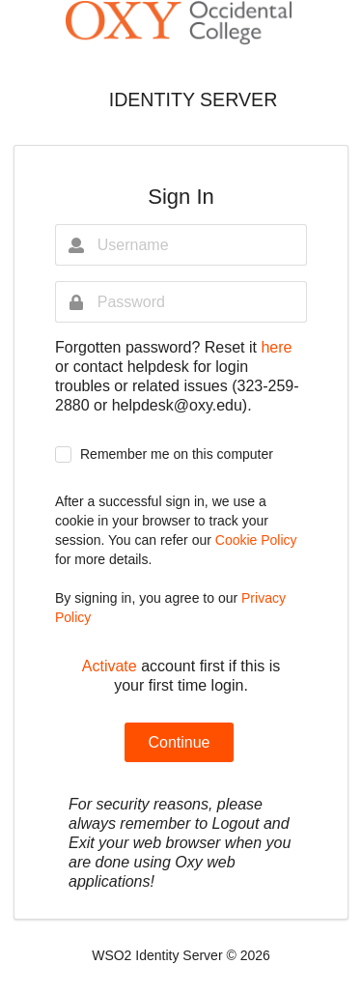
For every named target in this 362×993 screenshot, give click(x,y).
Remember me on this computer (176, 454)
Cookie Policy (256, 540)
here (276, 347)
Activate (109, 666)
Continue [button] (178, 742)
